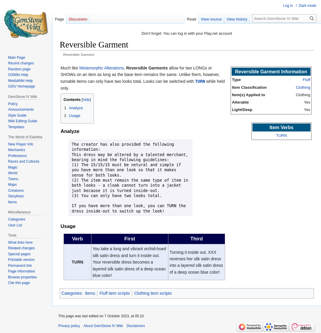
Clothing (303, 87)
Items (90, 293)
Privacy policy (69, 326)
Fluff (306, 79)
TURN (200, 81)
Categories (71, 293)
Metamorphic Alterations (101, 68)
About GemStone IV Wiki (103, 326)
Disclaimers (135, 326)
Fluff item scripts (114, 293)
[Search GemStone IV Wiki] (284, 18)
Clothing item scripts (153, 293)
